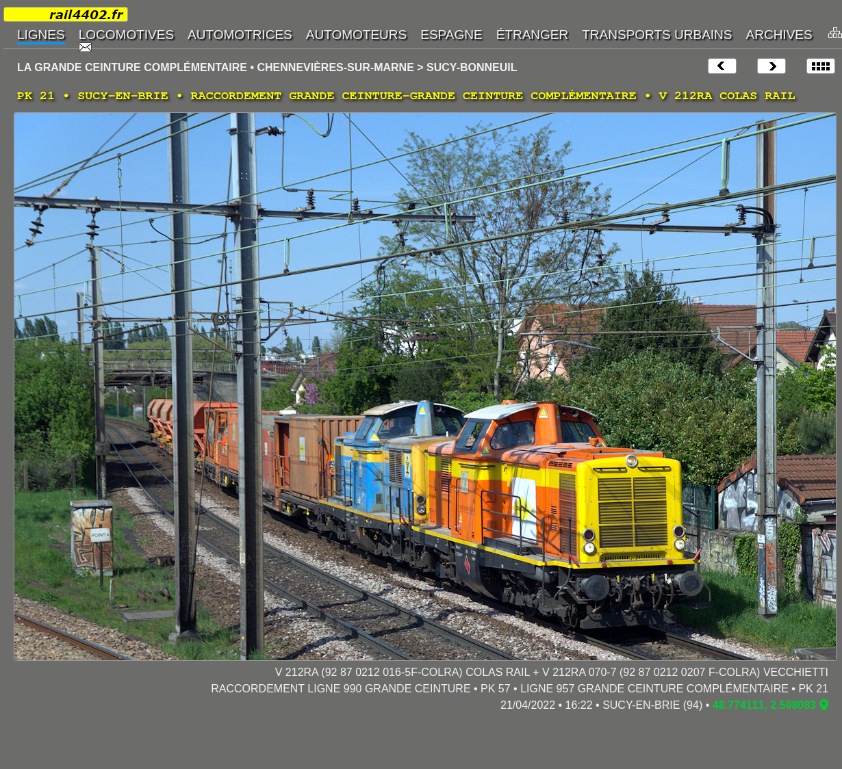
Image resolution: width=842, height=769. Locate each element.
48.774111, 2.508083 (764, 705)
